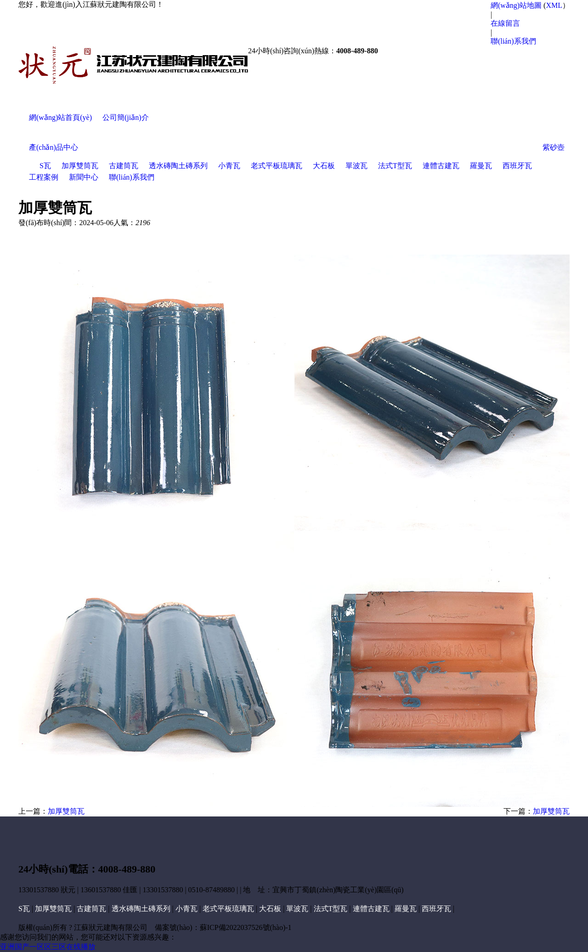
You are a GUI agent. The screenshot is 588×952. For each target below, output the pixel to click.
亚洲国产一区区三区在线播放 (48, 947)
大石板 (324, 166)
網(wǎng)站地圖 (516, 5)
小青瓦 (229, 166)
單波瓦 (356, 166)
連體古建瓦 (441, 166)
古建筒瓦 (123, 166)
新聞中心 (83, 177)
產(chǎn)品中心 (53, 147)
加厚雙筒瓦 (80, 166)
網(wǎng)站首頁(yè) (60, 117)
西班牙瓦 (517, 166)
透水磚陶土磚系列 (178, 166)
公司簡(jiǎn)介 (125, 117)
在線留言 (505, 23)
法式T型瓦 (395, 166)
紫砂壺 (554, 147)
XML (554, 5)
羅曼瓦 (481, 166)
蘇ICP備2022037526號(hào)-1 (246, 927)
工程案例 (43, 177)
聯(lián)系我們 (513, 41)
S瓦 (45, 166)
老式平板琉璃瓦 (276, 166)
